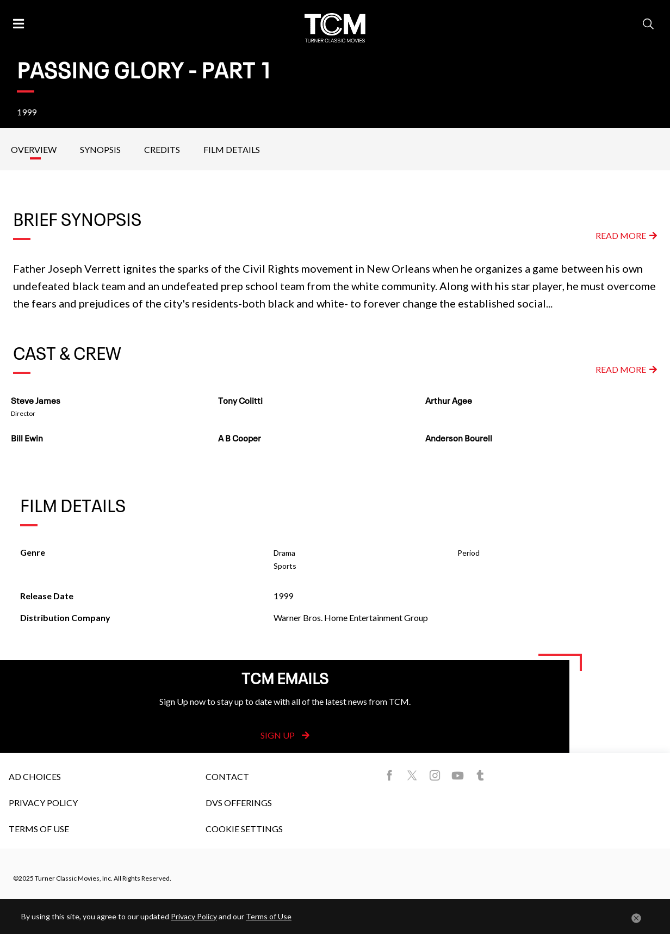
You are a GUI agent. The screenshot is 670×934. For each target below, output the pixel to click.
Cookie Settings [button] (244, 829)
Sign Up (284, 735)
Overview (34, 149)
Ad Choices (35, 776)
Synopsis (100, 149)
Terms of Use (39, 829)
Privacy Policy (43, 802)
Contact (227, 776)
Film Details (231, 149)
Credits (162, 149)
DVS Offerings (239, 802)
